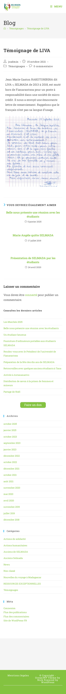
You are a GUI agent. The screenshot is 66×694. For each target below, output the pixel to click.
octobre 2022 (10, 462)
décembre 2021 (11, 468)
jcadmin (13, 61)
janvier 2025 (10, 430)
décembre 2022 (12, 455)
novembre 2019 (12, 506)
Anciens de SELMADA (16, 551)
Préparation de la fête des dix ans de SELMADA (29, 362)
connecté (31, 295)
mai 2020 (8, 494)
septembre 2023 (12, 443)
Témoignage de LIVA (38, 28)
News (7, 564)
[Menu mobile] (56, 6)
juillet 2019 (9, 513)
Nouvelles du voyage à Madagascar (22, 577)
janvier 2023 (10, 449)
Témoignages (16, 66)
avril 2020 (9, 500)
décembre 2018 (11, 519)
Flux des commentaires (16, 616)
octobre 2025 (10, 423)
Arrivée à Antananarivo (16, 374)
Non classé (9, 570)
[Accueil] (5, 28)
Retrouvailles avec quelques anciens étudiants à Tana (32, 368)
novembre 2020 (12, 487)
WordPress (47, 682)
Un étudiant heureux (15, 334)
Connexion (9, 608)
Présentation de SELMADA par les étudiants (33, 260)
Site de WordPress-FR (15, 620)
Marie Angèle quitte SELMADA (33, 235)
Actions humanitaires (15, 545)
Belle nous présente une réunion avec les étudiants (33, 214)
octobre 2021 (10, 474)
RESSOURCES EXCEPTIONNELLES (22, 583)
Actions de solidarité (15, 538)
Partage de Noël (12, 391)
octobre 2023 (10, 436)
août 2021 (8, 481)
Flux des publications (15, 612)
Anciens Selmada (13, 558)
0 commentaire (43, 66)
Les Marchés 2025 (13, 321)
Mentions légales (18, 675)
